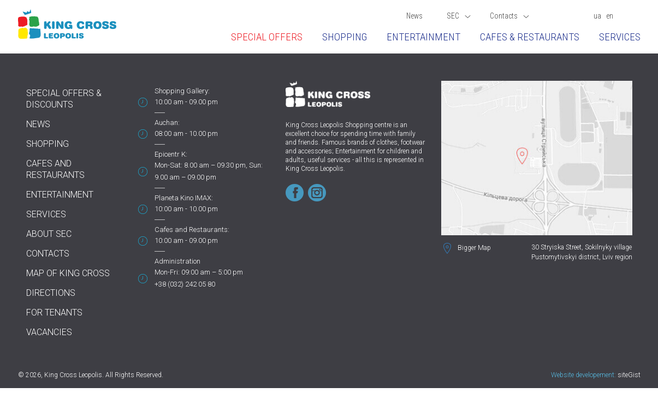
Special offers (267, 37)
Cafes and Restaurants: (192, 229)
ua (597, 15)
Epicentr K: (171, 154)
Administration (177, 261)
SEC (459, 15)
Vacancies (49, 332)
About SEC (49, 234)
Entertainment (423, 37)
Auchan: (167, 122)
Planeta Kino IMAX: (184, 198)
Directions (50, 293)
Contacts (509, 15)
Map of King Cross (68, 273)
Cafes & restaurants (529, 37)
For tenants (54, 312)
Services (620, 37)
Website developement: (583, 375)
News (414, 15)
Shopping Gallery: (182, 91)
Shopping (344, 37)
